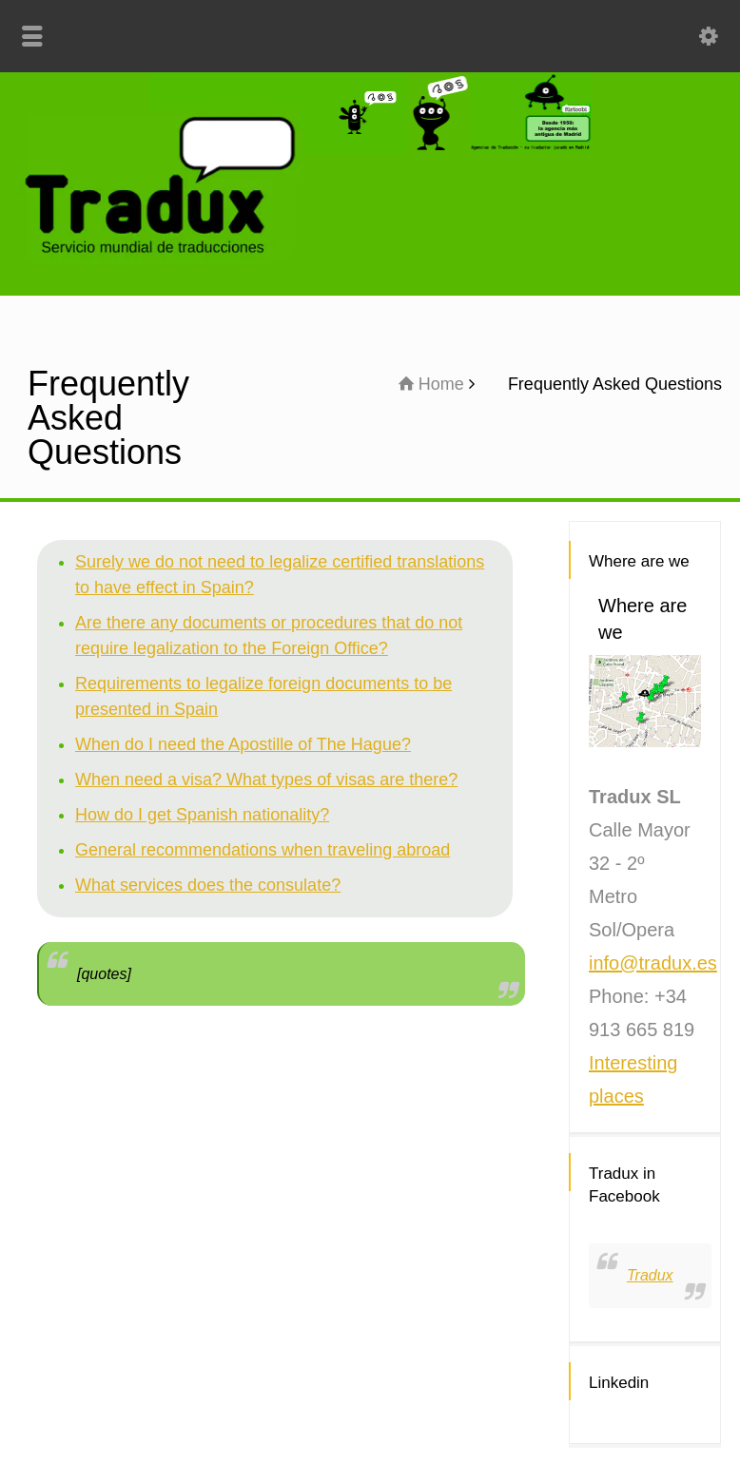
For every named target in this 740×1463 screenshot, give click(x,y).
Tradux (650, 1275)
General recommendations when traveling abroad (262, 849)
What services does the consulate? (208, 885)
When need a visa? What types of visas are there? (266, 779)
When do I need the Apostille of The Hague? (243, 744)
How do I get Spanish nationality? (202, 814)
